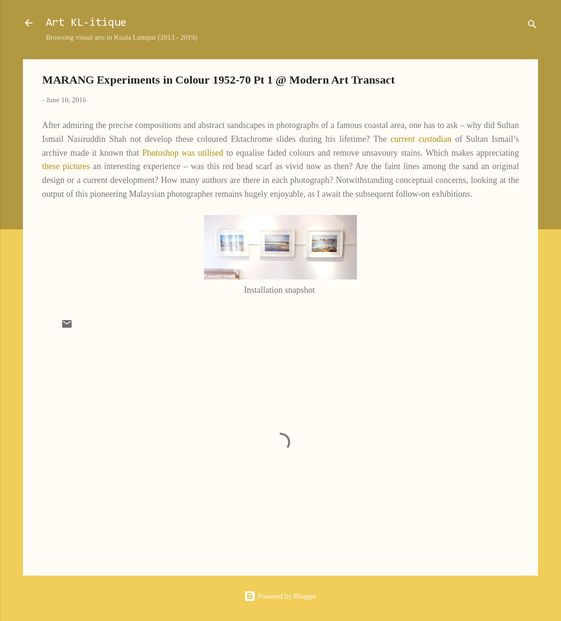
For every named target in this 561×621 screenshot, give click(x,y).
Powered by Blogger (280, 596)
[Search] (532, 26)
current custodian (421, 139)
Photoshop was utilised (183, 153)
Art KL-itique (86, 23)
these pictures (66, 166)
